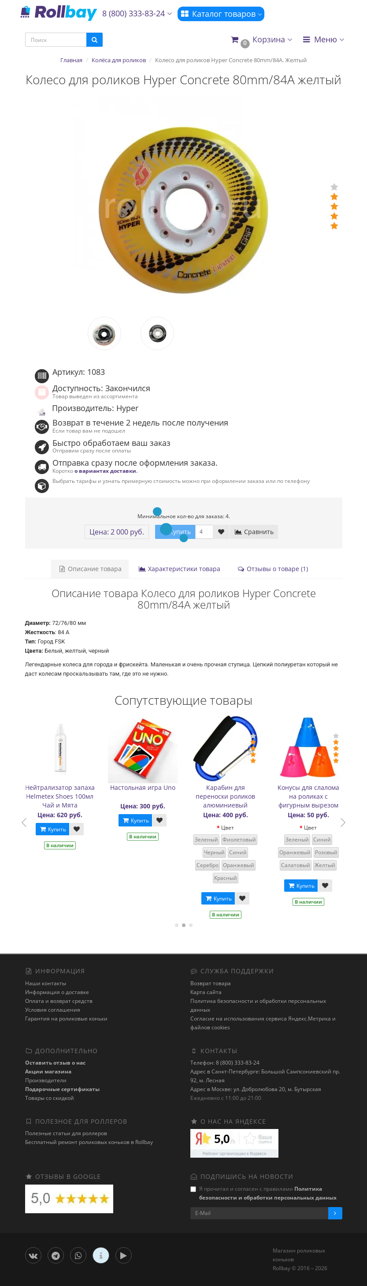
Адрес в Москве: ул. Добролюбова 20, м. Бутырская (255, 1089)
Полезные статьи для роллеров (66, 1133)
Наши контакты (45, 983)
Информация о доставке (57, 992)
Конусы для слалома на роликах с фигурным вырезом (311, 796)
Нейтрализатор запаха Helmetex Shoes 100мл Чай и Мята (62, 796)
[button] (261, 40)
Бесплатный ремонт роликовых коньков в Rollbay (89, 1142)
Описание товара (90, 568)
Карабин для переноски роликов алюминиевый (228, 796)
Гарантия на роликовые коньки (66, 1018)
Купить (55, 829)
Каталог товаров (221, 13)
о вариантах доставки (105, 470)
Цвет (230, 827)
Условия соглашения (52, 1009)
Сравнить (254, 531)
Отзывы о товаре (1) (272, 568)
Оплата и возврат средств (59, 1001)
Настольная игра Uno (145, 787)
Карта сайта (206, 992)
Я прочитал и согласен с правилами (263, 1193)
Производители (46, 1080)
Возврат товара (210, 983)
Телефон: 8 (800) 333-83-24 (224, 1062)
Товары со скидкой (49, 1098)
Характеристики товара (179, 568)
